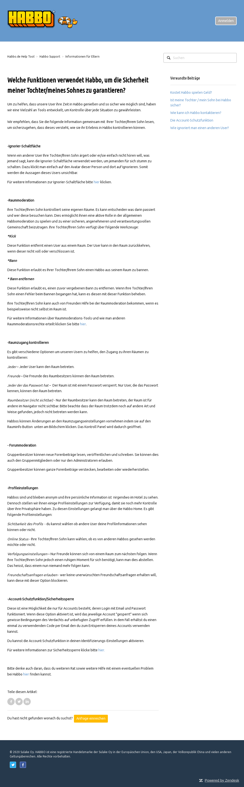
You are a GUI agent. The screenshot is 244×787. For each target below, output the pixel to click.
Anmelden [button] (226, 21)
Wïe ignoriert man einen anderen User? (199, 128)
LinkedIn (27, 701)
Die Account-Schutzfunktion (191, 120)
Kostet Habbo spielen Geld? (191, 92)
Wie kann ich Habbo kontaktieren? (195, 113)
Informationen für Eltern (82, 56)
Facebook (11, 701)
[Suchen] (200, 58)
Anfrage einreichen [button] (90, 718)
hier (96, 182)
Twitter (19, 701)
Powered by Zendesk (222, 780)
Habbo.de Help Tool (20, 56)
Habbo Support (50, 56)
